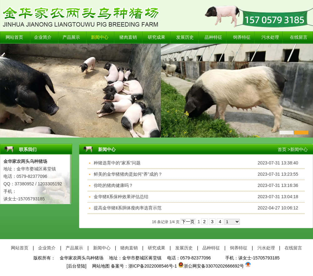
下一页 (188, 221)
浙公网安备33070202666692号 (211, 265)
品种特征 (213, 37)
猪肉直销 (128, 37)
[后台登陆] (77, 265)
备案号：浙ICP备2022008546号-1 (144, 265)
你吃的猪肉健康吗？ (113, 185)
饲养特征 (242, 37)
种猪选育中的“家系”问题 (117, 162)
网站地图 (99, 265)
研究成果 (156, 37)
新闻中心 (99, 37)
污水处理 (270, 37)
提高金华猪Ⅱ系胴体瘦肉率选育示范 (127, 207)
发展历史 (185, 37)
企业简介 (43, 37)
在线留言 (298, 37)
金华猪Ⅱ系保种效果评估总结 (121, 196)
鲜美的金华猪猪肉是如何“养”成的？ (128, 174)
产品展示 (71, 37)
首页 (282, 149)
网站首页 (14, 37)
